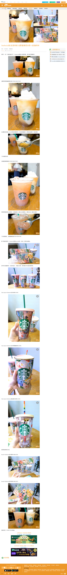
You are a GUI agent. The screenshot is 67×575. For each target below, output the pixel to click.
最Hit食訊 (4, 8)
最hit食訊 (6, 48)
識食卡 (51, 570)
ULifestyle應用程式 (41, 570)
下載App (64, 2)
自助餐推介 (26, 569)
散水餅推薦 (31, 569)
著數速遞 (25, 8)
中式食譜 (53, 565)
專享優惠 (36, 566)
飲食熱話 (46, 8)
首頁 (2, 48)
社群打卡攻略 (53, 2)
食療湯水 (57, 565)
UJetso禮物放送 (27, 570)
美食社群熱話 (44, 569)
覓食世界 (20, 8)
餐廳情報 (30, 8)
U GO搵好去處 (46, 2)
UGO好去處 (62, 569)
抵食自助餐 (15, 8)
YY (3, 50)
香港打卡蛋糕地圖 (50, 569)
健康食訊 (35, 8)
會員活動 (32, 566)
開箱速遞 (9, 8)
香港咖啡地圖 (57, 569)
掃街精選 (41, 8)
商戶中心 (58, 2)
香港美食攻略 (26, 566)
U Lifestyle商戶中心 (43, 566)
